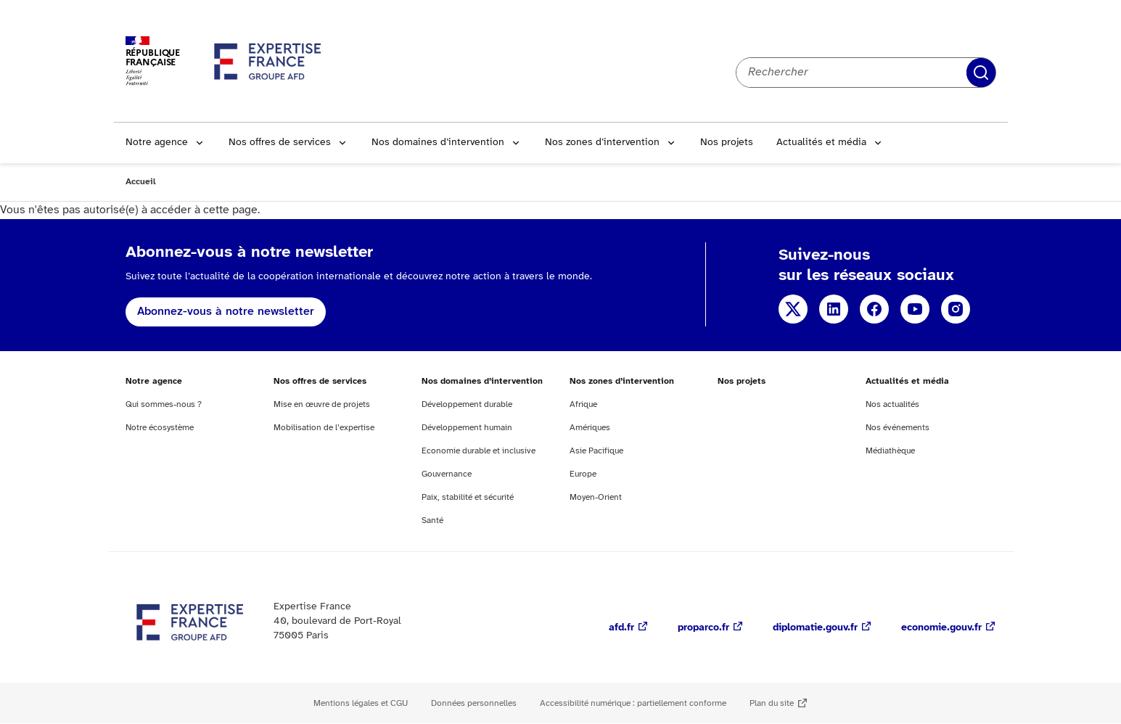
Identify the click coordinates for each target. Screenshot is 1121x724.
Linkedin (833, 309)
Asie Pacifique (596, 451)
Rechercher (980, 72)
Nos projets (726, 142)
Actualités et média (821, 142)
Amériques (590, 427)
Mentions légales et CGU (360, 703)
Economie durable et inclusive (478, 451)
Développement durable (467, 404)
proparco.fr (703, 627)
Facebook (874, 309)
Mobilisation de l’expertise (324, 427)
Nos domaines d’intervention (437, 142)
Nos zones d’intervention (602, 142)
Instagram (955, 309)
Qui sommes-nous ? (164, 404)
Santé (432, 520)
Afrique (583, 404)
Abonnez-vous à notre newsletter (225, 311)
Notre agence (157, 142)
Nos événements (897, 427)
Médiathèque (890, 451)
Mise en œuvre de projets (322, 404)
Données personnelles (474, 703)
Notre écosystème (160, 427)
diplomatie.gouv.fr (815, 627)
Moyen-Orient (596, 497)
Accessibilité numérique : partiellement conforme (633, 703)
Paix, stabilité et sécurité (468, 497)
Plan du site (772, 703)
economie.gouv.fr (941, 627)
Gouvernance (447, 474)
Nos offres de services (280, 142)
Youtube (914, 309)
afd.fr (621, 627)
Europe (583, 474)
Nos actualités (892, 404)
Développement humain (467, 427)
